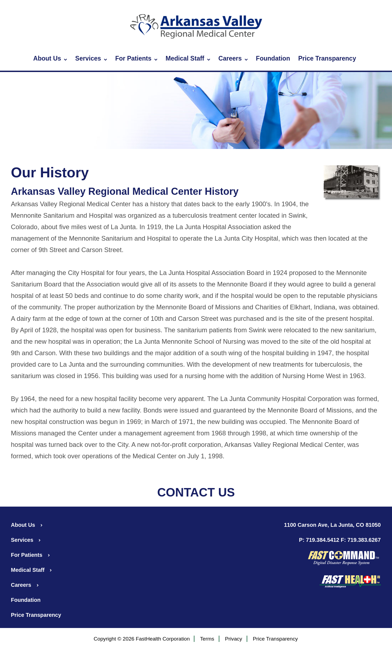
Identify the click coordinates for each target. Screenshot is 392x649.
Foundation (273, 58)
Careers (233, 58)
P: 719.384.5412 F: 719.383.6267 (340, 540)
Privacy (233, 639)
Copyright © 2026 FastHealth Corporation (142, 639)
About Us (50, 58)
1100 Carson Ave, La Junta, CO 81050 (332, 525)
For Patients (136, 58)
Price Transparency (327, 58)
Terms (207, 639)
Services (91, 58)
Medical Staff (188, 58)
